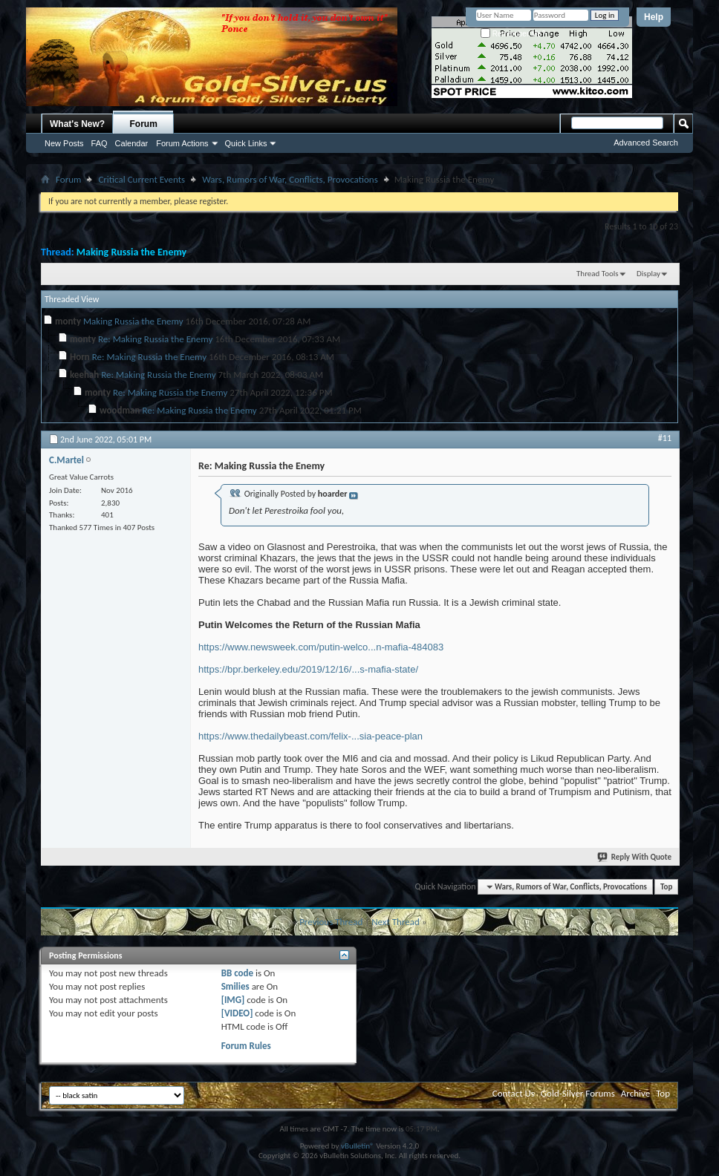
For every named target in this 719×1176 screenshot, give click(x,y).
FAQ (99, 143)
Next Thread (395, 921)
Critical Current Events (141, 179)
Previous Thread (330, 921)
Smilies (235, 986)
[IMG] (233, 999)
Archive (635, 1093)
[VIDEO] (237, 1013)
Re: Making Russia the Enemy (155, 338)
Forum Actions (182, 143)
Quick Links (246, 143)
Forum (143, 124)
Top (666, 887)
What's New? (77, 124)
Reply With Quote (635, 857)
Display (648, 273)
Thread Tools (597, 273)
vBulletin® (357, 1146)
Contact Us (513, 1093)
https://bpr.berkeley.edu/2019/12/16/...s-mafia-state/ (308, 669)
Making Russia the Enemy (131, 252)
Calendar (132, 143)
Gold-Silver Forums (578, 1093)
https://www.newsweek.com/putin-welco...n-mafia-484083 (320, 647)
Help (653, 17)
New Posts (64, 143)
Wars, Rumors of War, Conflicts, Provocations (290, 179)
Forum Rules (246, 1045)
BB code (237, 973)
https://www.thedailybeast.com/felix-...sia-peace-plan (310, 736)
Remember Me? (513, 34)
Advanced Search (646, 142)
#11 (664, 438)
